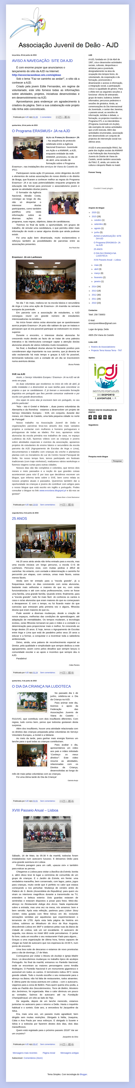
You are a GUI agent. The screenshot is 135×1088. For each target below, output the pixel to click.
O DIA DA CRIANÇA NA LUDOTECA (41, 686)
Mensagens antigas (70, 1053)
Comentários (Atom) (33, 1058)
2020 (94, 212)
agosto (97, 228)
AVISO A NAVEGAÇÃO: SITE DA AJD (42, 61)
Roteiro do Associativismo (103, 347)
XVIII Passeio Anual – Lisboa (35, 810)
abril (96, 269)
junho (97, 232)
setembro (99, 224)
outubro (98, 220)
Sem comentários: (48, 505)
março (97, 273)
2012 (94, 295)
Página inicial (49, 1053)
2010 (94, 303)
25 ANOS (19, 518)
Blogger (83, 1074)
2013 (94, 291)
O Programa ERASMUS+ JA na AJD (41, 131)
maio (96, 265)
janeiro (97, 281)
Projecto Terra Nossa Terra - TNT (106, 350)
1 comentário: (46, 117)
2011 (94, 299)
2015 (94, 216)
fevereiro (98, 277)
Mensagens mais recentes (25, 1053)
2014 (94, 286)
